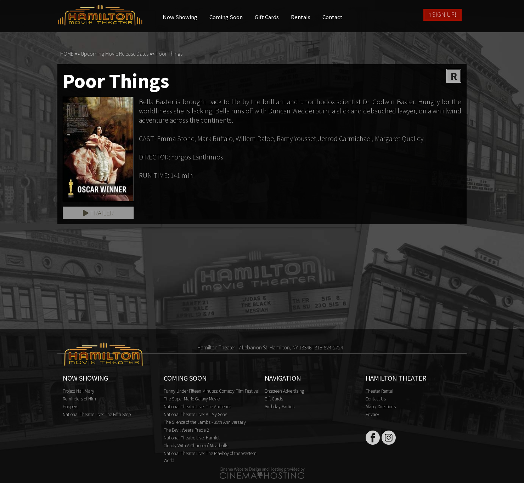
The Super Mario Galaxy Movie (192, 398)
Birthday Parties (279, 406)
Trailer (98, 212)
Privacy (372, 414)
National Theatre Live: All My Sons (195, 414)
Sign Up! (442, 14)
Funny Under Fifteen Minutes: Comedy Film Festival (211, 391)
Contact (333, 17)
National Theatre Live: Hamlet (192, 437)
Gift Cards (267, 17)
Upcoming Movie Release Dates (114, 53)
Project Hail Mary (78, 391)
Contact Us (376, 398)
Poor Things (169, 53)
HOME (67, 53)
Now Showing (180, 17)
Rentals (301, 17)
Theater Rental (379, 391)
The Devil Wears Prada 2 (186, 430)
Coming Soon (226, 17)
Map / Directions (381, 406)
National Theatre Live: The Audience (197, 406)
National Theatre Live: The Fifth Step (97, 414)
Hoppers (70, 406)
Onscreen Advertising (284, 391)
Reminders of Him (79, 398)
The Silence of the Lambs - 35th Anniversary (205, 422)
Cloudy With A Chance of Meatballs (196, 445)
